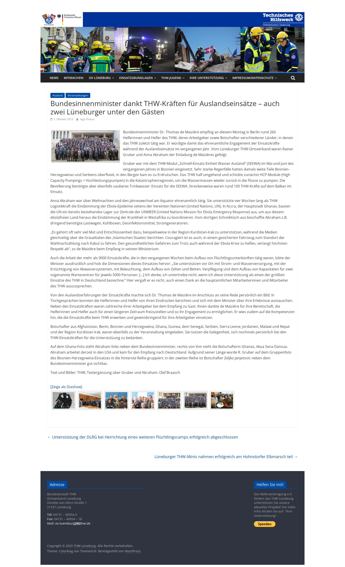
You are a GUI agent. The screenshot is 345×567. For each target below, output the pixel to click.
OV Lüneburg (100, 78)
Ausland (57, 95)
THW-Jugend (171, 78)
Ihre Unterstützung (207, 78)
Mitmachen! (74, 78)
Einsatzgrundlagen (136, 78)
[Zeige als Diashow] (66, 386)
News (54, 78)
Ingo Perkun (87, 119)
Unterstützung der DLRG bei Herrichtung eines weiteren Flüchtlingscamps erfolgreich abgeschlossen (142, 437)
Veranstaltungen (78, 95)
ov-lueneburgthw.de (72, 523)
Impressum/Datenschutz (252, 78)
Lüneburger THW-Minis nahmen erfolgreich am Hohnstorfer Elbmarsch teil (226, 456)
